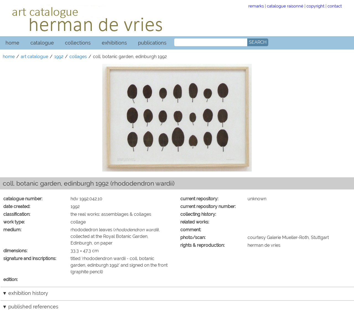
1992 (58, 56)
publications (152, 43)
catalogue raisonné (285, 6)
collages (78, 56)
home (12, 43)
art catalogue (34, 56)
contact (334, 6)
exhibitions (114, 43)
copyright (315, 6)
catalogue (42, 43)
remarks (256, 6)
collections (78, 43)
